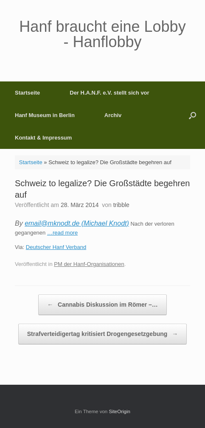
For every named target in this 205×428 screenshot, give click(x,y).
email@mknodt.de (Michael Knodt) (77, 223)
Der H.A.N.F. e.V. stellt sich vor (109, 93)
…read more (62, 232)
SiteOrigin (119, 411)
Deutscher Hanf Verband (56, 247)
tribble (121, 204)
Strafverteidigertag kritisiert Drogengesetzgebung (102, 334)
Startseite (27, 93)
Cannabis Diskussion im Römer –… (102, 304)
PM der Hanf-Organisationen (89, 264)
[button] (192, 115)
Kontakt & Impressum (43, 137)
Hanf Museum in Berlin (45, 115)
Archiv (112, 115)
